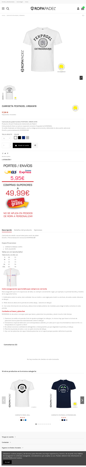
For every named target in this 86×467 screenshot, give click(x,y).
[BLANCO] (19, 420)
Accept (7, 462)
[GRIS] (23, 420)
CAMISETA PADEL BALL (22, 415)
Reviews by (6, 156)
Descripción (7, 230)
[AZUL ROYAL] (25, 420)
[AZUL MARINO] (64, 420)
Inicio (26, 2)
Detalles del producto (23, 230)
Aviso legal (20, 2)
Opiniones (38, 230)
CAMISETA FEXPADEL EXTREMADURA (63, 415)
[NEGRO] (21, 420)
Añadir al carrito (22, 145)
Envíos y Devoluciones (8, 2)
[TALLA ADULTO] (6, 138)
